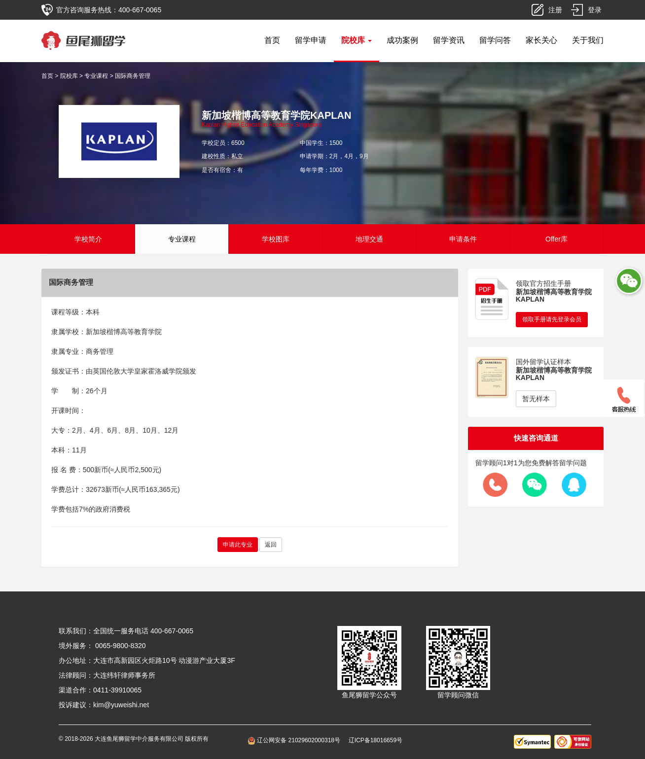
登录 (595, 10)
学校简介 (88, 239)
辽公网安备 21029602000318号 (296, 740)
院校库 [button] (356, 40)
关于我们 (588, 40)
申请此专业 (237, 544)
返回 (271, 544)
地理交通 (369, 239)
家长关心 (541, 40)
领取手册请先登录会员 (551, 319)
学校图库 (275, 239)
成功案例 (402, 40)
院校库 (69, 75)
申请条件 (463, 239)
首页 (272, 40)
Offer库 (556, 239)
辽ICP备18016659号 (375, 740)
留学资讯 (449, 40)
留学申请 (310, 40)
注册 (555, 10)
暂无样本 (536, 399)
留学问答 (495, 40)
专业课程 (96, 75)
